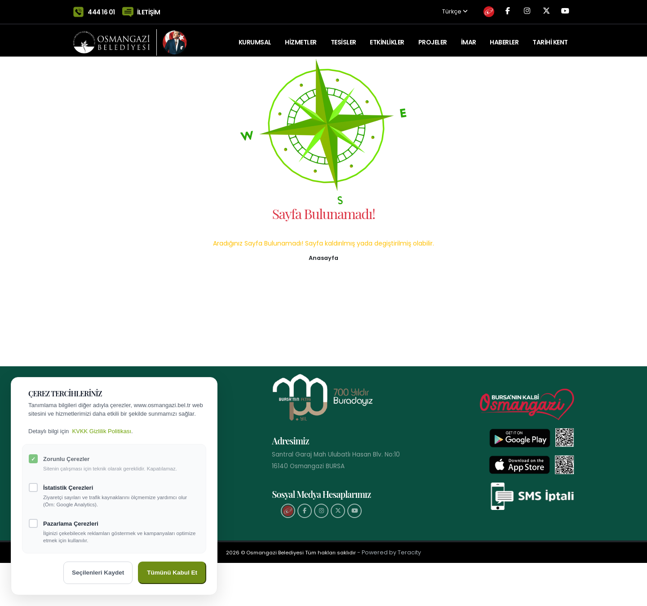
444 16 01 (101, 9)
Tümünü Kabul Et (172, 572)
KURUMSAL (255, 38)
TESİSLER (343, 38)
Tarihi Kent (550, 38)
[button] (323, 257)
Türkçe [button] (431, 10)
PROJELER (432, 38)
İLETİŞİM (148, 9)
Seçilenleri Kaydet (98, 572)
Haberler (504, 38)
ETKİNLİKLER (387, 38)
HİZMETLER (301, 38)
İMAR (468, 38)
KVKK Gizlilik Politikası (101, 431)
